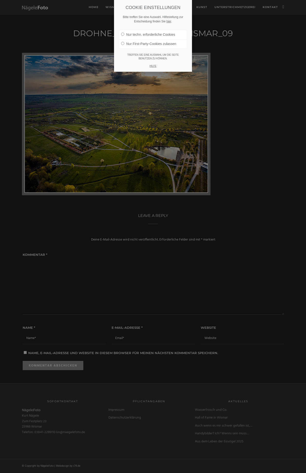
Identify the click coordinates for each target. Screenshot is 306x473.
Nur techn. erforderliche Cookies (148, 33)
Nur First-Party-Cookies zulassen (148, 42)
